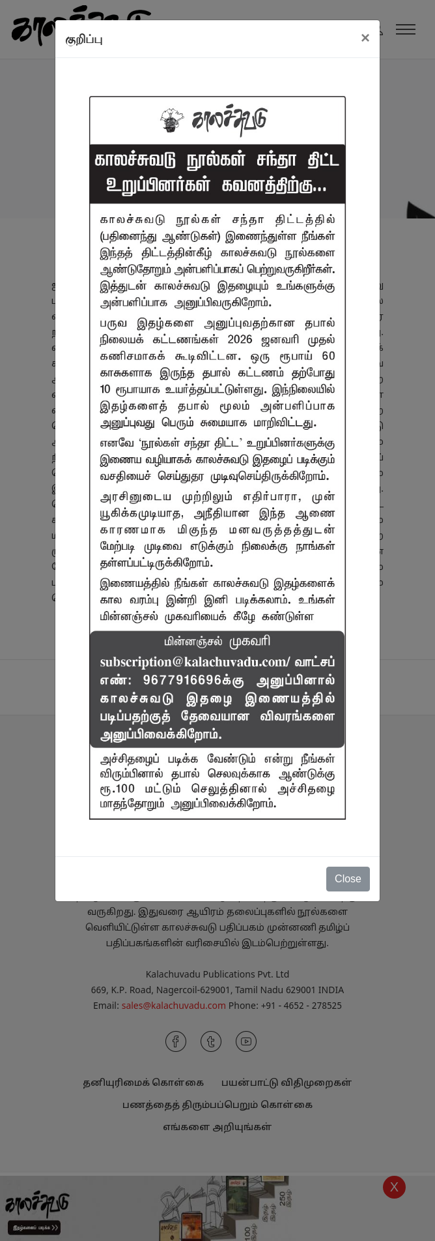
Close (348, 878)
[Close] (365, 37)
